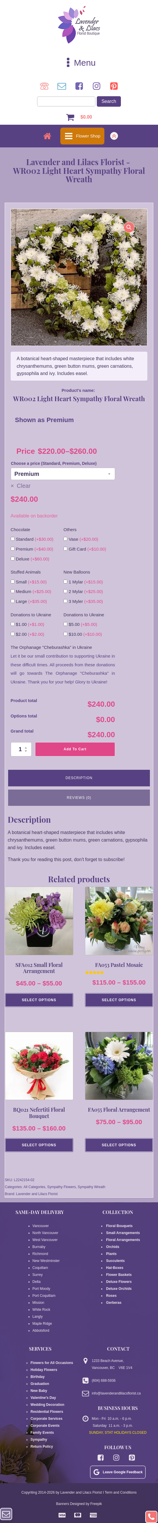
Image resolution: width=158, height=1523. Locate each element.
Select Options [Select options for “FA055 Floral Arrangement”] (119, 1145)
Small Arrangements (123, 1233)
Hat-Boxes (114, 1268)
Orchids (112, 1247)
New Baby (38, 1391)
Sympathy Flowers (61, 1187)
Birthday (37, 1377)
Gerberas (113, 1303)
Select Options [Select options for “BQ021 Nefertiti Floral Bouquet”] (39, 1145)
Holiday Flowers (43, 1370)
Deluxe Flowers (119, 1282)
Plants (111, 1254)
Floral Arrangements (123, 1240)
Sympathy (38, 1440)
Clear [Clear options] (24, 486)
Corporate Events (44, 1426)
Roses (111, 1296)
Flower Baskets (119, 1275)
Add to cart (75, 749)
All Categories (34, 1187)
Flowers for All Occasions (51, 1363)
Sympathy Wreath (91, 1187)
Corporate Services (46, 1419)
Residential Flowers (46, 1412)
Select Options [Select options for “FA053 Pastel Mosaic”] (119, 1000)
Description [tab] (79, 778)
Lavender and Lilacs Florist (36, 1194)
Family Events (42, 1433)
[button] (129, 227)
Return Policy (41, 1447)
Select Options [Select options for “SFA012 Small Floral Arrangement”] (39, 1000)
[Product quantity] (21, 749)
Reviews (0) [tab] (79, 798)
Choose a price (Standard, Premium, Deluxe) (54, 463)
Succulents (115, 1261)
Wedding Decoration (47, 1405)
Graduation (39, 1384)
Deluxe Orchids (119, 1289)
